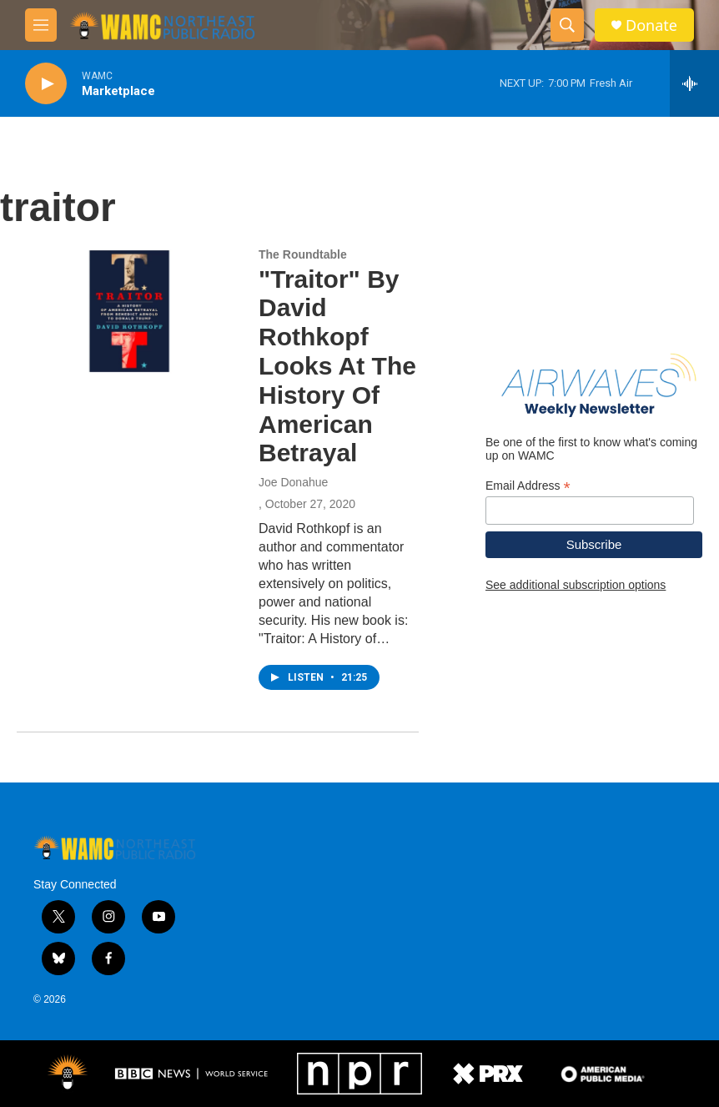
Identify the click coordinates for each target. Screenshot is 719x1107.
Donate (651, 25)
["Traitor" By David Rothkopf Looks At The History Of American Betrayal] (129, 311)
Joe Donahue (293, 482)
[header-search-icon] (567, 25)
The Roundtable (303, 254)
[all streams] (694, 83)
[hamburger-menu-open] (41, 25)
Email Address (528, 486)
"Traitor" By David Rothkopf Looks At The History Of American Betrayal (337, 366)
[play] (46, 83)
